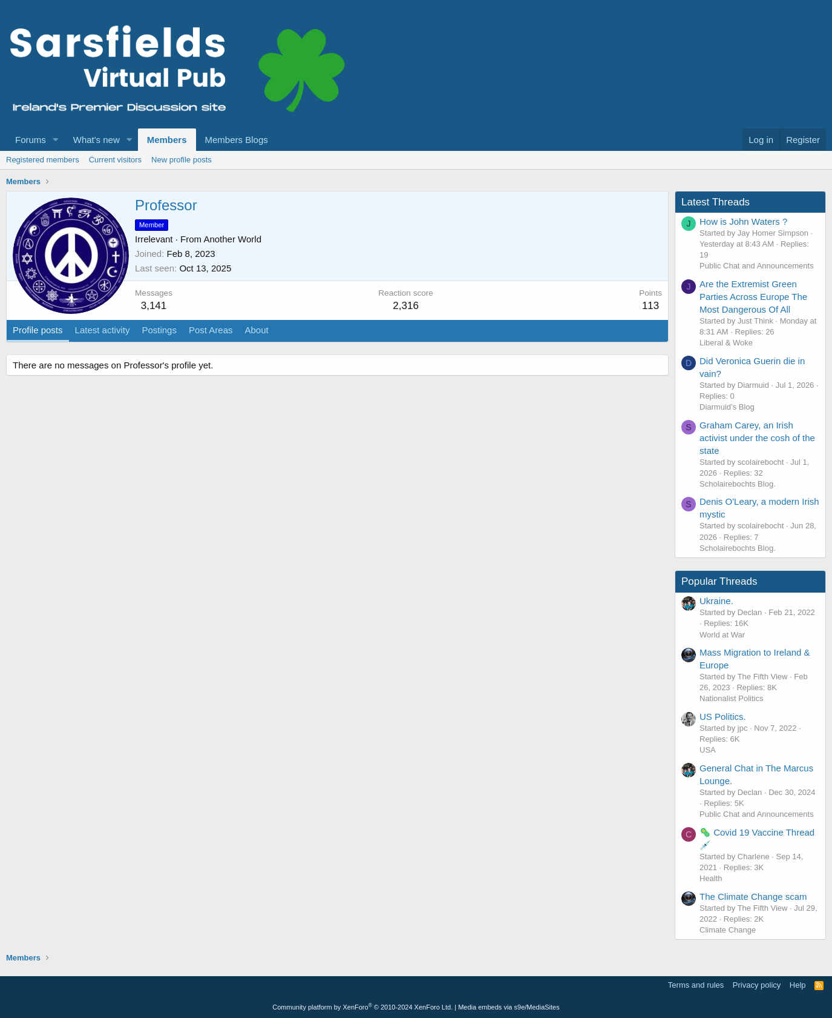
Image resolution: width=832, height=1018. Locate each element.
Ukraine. (716, 601)
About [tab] (257, 330)
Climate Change (727, 929)
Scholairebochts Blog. (737, 483)
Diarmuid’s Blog (727, 406)
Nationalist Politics (731, 698)
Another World (232, 239)
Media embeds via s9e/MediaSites (509, 1007)
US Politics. (722, 716)
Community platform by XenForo (362, 1007)
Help (798, 985)
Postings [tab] (159, 330)
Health (710, 878)
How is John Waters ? (743, 221)
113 (650, 305)
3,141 (154, 305)
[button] (55, 139)
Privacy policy (757, 985)
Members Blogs (236, 140)
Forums (30, 140)
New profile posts (181, 159)
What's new (96, 140)
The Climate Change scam (753, 896)
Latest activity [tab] (102, 330)
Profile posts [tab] (38, 330)
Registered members (42, 159)
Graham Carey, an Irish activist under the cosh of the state (757, 438)
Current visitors (115, 159)
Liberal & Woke (726, 342)
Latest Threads (715, 202)
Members (167, 140)
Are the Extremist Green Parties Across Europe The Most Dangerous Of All (753, 296)
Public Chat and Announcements (756, 265)
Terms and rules (696, 985)
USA (707, 749)
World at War (722, 634)
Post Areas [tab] (211, 330)
